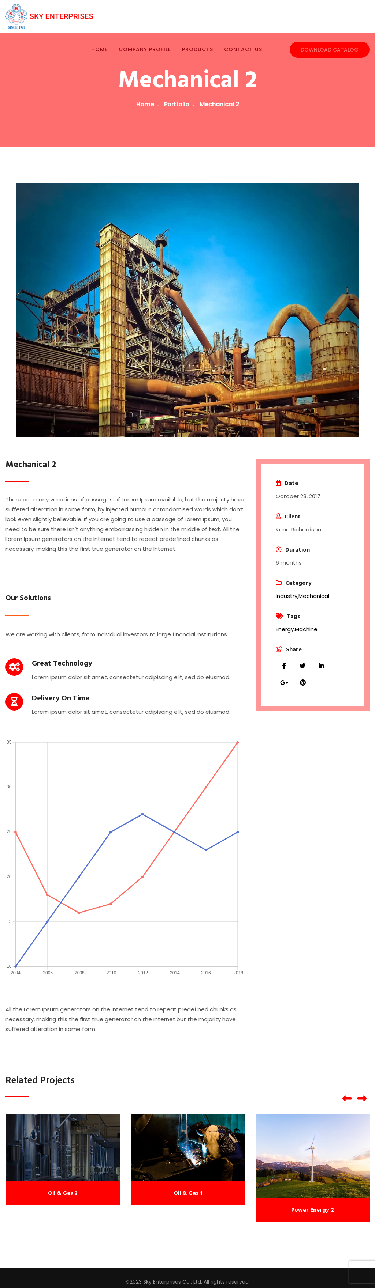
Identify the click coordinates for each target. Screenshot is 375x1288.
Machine (306, 629)
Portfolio (176, 104)
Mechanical (313, 596)
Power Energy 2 (312, 1210)
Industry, (287, 596)
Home (145, 104)
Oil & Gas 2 (63, 1193)
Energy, (285, 629)
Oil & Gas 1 (188, 1193)
